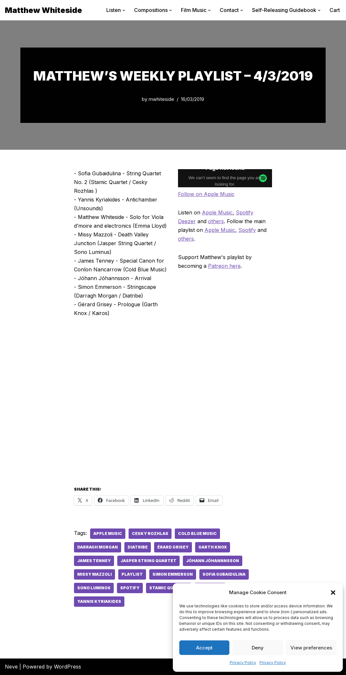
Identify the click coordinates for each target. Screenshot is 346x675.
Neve (11, 666)
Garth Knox (212, 547)
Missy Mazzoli (94, 574)
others (216, 221)
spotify (130, 587)
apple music (107, 533)
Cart (335, 10)
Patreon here (224, 266)
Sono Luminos (93, 587)
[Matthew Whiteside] (43, 10)
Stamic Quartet (168, 587)
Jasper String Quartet (148, 560)
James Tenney (94, 560)
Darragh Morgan (97, 547)
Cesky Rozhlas (150, 533)
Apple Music (217, 212)
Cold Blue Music (197, 533)
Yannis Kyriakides (99, 601)
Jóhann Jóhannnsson (212, 560)
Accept (204, 648)
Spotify (244, 212)
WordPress (67, 666)
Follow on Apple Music (206, 194)
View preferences (311, 648)
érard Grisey (173, 547)
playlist (132, 574)
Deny (258, 648)
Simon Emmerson (172, 574)
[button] (333, 592)
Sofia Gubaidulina (224, 574)
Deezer (187, 221)
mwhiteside (161, 99)
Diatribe (138, 547)
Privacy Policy (243, 662)
